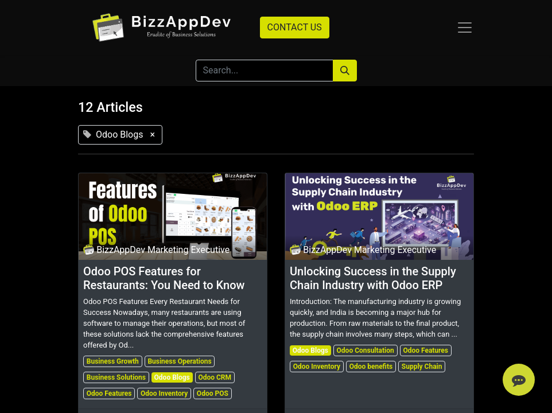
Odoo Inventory (164, 393)
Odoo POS (212, 393)
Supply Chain (422, 367)
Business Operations (179, 361)
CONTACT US (294, 27)
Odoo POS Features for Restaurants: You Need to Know (163, 278)
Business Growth (113, 361)
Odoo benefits (371, 367)
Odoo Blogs (172, 377)
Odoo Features (109, 393)
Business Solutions (116, 377)
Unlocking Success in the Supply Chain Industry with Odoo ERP (373, 278)
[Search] (345, 70)
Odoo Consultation (365, 350)
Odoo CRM (214, 377)
